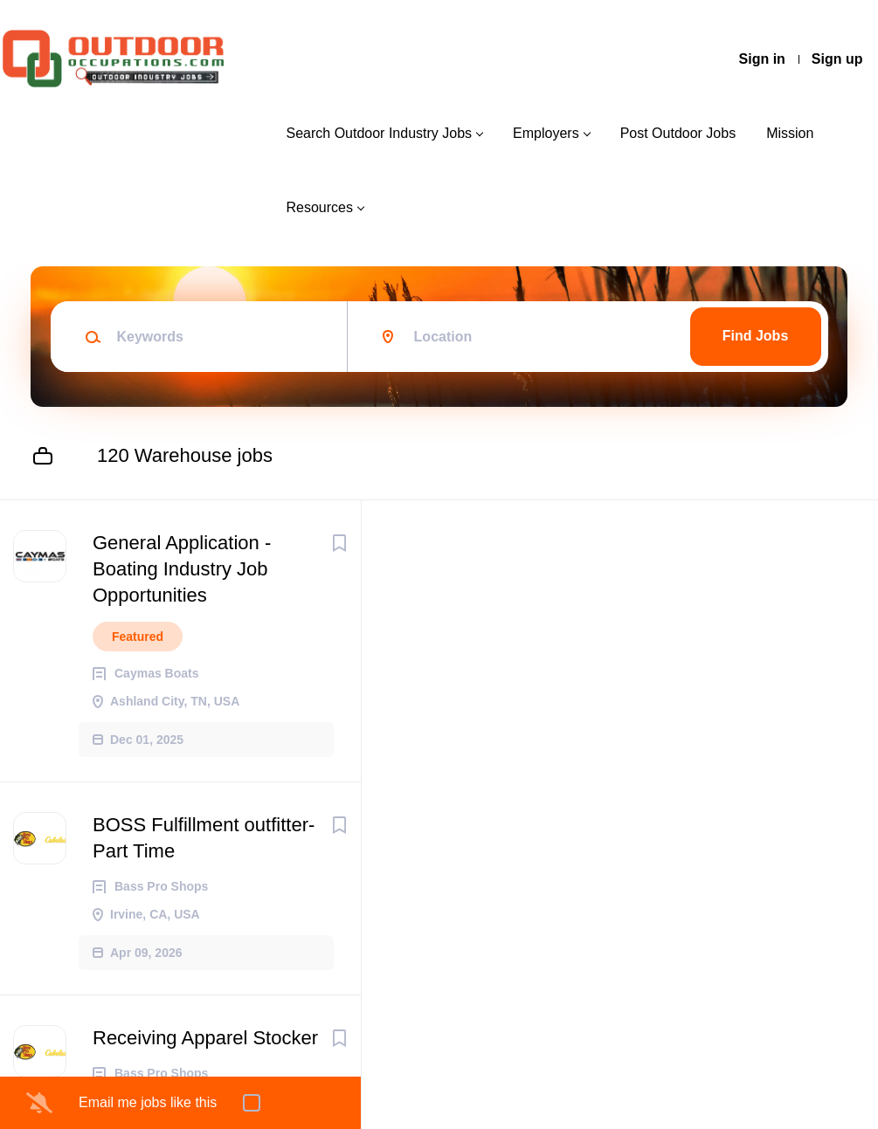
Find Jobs (755, 335)
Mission (789, 133)
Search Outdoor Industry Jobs (379, 133)
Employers (546, 133)
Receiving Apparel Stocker (205, 1038)
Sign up (837, 59)
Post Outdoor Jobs (678, 133)
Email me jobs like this (148, 1102)
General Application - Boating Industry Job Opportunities (182, 569)
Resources (319, 207)
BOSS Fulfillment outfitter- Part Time (204, 838)
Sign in (762, 59)
